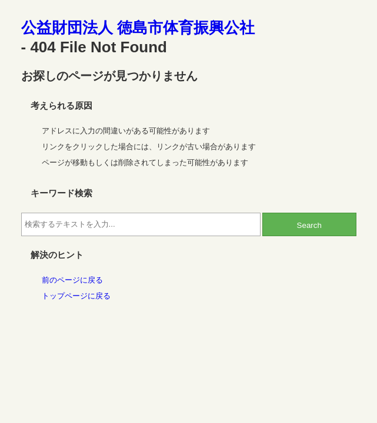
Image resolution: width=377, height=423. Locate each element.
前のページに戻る (72, 280)
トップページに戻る (76, 295)
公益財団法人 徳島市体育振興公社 (138, 27)
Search (309, 225)
